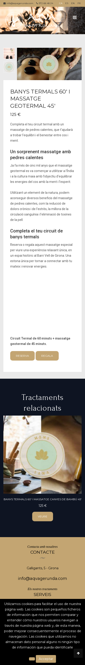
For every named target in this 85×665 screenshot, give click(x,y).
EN (73, 3)
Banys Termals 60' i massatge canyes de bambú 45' (43, 499)
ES (66, 3)
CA (60, 3)
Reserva (22, 355)
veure (42, 516)
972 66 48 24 (44, 3)
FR (79, 3)
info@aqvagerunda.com (18, 3)
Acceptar (46, 659)
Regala (47, 355)
